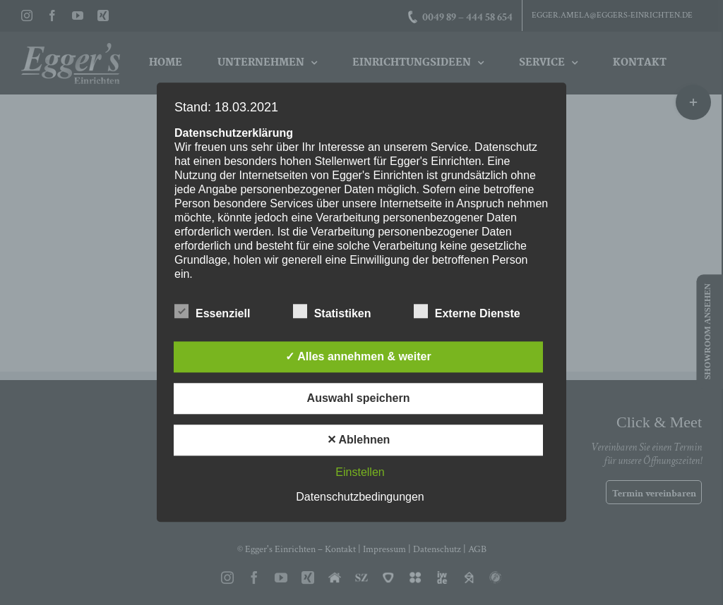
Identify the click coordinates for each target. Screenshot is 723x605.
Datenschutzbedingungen (360, 497)
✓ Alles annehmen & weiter (358, 357)
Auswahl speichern (358, 399)
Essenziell (212, 312)
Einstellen (359, 473)
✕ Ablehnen (358, 440)
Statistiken (332, 312)
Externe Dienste (467, 312)
